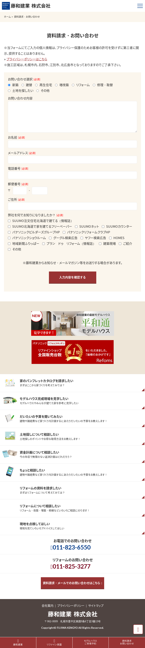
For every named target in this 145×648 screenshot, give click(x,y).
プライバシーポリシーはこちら (27, 59)
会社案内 (47, 605)
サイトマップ (96, 605)
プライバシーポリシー (70, 605)
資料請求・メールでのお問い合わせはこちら (71, 583)
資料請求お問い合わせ (127, 642)
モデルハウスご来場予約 (90, 642)
